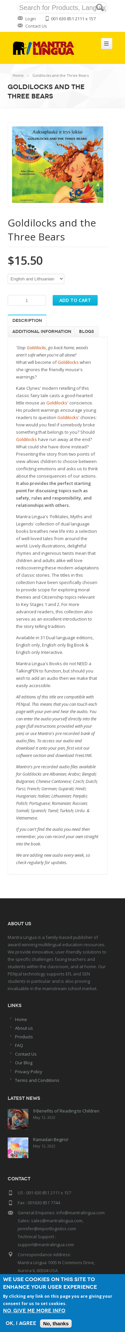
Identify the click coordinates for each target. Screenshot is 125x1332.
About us (24, 1028)
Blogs (86, 331)
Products (24, 1037)
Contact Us (36, 26)
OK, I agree (21, 1323)
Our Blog (23, 1063)
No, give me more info (34, 1310)
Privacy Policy (28, 1072)
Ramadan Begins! (50, 1139)
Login (30, 19)
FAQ (19, 1045)
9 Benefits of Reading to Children (66, 1111)
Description (27, 320)
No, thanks (56, 1323)
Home (18, 75)
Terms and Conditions (37, 1080)
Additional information (41, 331)
